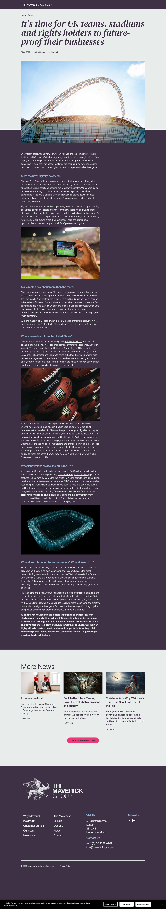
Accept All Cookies (143, 904)
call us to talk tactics (38, 635)
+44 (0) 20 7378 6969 (99, 843)
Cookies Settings (110, 904)
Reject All (126, 904)
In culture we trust (32, 698)
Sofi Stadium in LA (73, 341)
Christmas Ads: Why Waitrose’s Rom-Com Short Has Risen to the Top (125, 702)
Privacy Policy (65, 866)
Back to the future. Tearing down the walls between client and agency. (82, 702)
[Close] (162, 904)
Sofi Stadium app (67, 427)
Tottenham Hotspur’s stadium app (74, 474)
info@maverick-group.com (101, 847)
